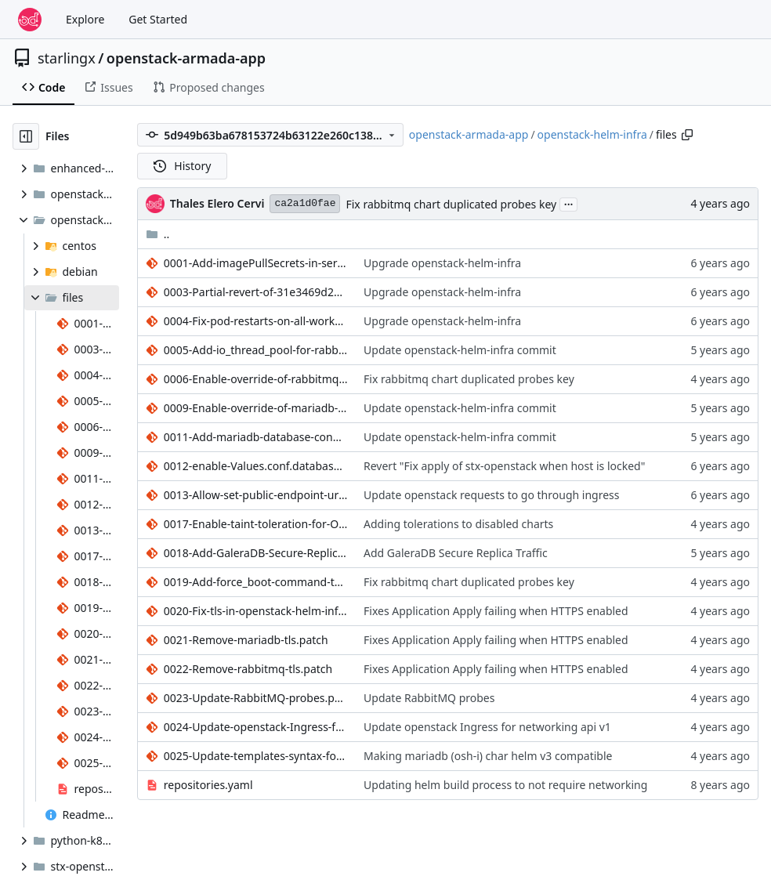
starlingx (67, 58)
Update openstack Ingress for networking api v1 (487, 726)
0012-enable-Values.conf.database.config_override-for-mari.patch (256, 465)
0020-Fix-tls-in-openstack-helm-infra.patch (256, 610)
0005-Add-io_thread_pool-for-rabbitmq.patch (256, 349)
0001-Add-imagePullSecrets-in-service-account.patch (256, 262)
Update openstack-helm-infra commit (460, 349)
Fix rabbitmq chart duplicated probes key (451, 204)
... (569, 202)
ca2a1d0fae (304, 203)
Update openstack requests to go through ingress (491, 494)
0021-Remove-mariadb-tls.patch (246, 639)
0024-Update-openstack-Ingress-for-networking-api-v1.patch (256, 726)
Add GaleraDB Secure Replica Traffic (456, 552)
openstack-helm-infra (592, 134)
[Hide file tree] (26, 136)
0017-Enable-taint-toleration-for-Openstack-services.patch (256, 523)
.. (158, 233)
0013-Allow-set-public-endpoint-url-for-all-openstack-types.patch (256, 494)
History (183, 165)
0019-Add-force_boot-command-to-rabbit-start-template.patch (256, 581)
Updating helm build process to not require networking (505, 784)
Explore (85, 19)
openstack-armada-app (186, 58)
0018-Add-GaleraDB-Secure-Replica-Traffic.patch (256, 552)
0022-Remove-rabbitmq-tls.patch (248, 668)
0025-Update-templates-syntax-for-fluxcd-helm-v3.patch (256, 755)
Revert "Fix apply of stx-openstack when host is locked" (504, 465)
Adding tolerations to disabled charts (458, 523)
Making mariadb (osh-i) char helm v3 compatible (488, 755)
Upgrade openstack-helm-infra (442, 262)
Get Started (157, 19)
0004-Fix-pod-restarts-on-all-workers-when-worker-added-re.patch (256, 320)
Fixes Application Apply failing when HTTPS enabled (496, 610)
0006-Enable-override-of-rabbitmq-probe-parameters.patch (256, 378)
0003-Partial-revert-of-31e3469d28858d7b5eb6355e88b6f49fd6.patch (256, 291)
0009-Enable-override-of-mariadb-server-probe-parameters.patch (256, 407)
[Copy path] (687, 134)
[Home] (30, 19)
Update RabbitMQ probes (429, 697)
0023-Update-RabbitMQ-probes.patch (256, 697)
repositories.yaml (208, 784)
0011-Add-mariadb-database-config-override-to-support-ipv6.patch (256, 436)
